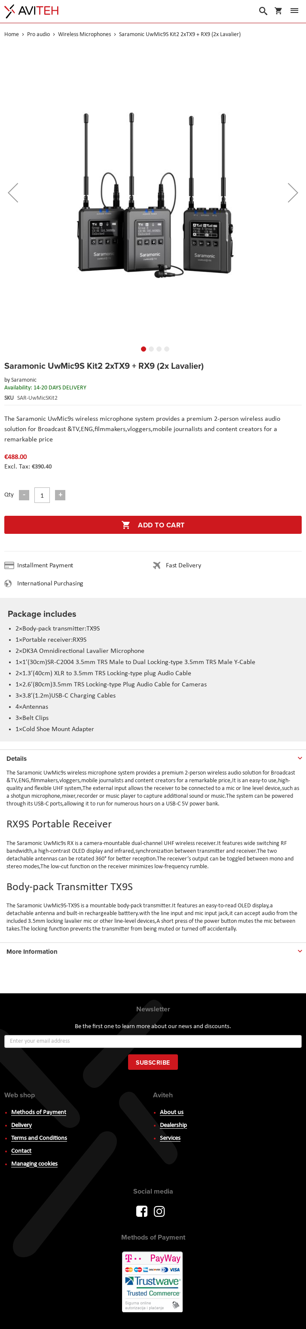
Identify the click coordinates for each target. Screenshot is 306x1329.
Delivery (21, 1125)
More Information (32, 951)
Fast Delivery (183, 565)
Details (16, 758)
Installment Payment (46, 565)
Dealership (173, 1125)
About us (172, 1112)
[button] (12, 192)
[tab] (153, 757)
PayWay (153, 1282)
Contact (21, 1151)
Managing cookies (34, 1164)
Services (170, 1138)
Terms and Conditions (39, 1138)
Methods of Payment (38, 1112)
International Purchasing (52, 583)
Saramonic (24, 380)
